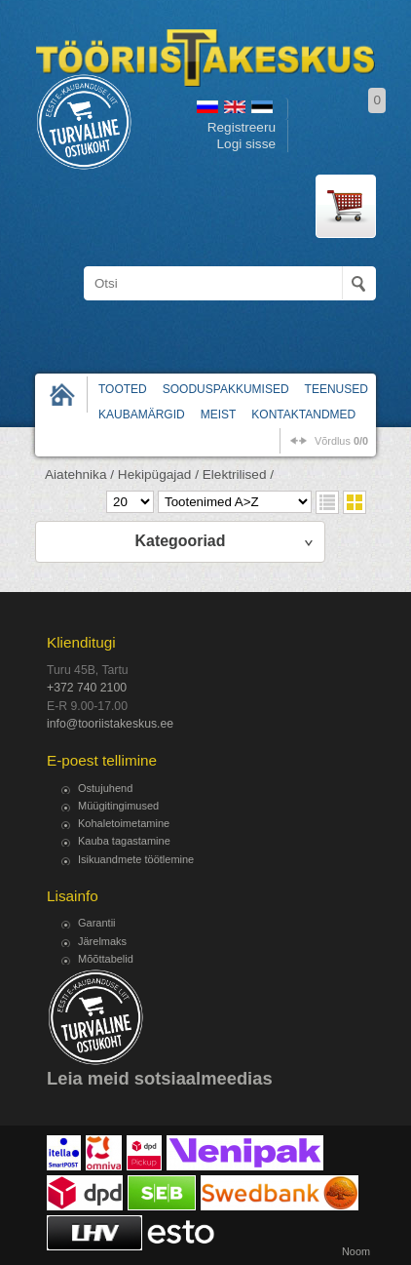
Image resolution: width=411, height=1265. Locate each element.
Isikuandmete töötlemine (136, 859)
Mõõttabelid (105, 959)
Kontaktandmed (303, 414)
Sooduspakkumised (226, 389)
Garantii (97, 923)
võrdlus (341, 441)
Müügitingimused (118, 805)
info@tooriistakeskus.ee (110, 724)
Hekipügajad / (158, 474)
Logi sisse (246, 144)
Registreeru (241, 127)
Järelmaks (102, 941)
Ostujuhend (105, 788)
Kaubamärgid (141, 414)
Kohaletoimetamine (123, 823)
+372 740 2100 (87, 687)
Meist (219, 414)
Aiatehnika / (79, 474)
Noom (356, 1251)
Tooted (122, 389)
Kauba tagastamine (124, 841)
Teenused (336, 389)
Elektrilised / (238, 474)
